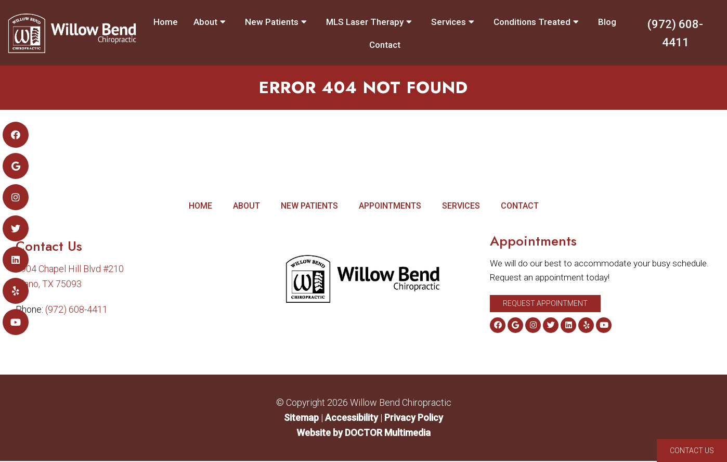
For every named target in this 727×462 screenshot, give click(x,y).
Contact (384, 45)
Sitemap (301, 418)
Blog (607, 22)
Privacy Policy (413, 418)
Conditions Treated (532, 22)
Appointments (390, 207)
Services (448, 22)
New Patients (271, 22)
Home (165, 22)
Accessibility (351, 418)
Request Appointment (545, 304)
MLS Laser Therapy (365, 22)
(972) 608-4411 (675, 33)
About (205, 22)
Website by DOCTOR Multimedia (363, 433)
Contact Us (692, 450)
